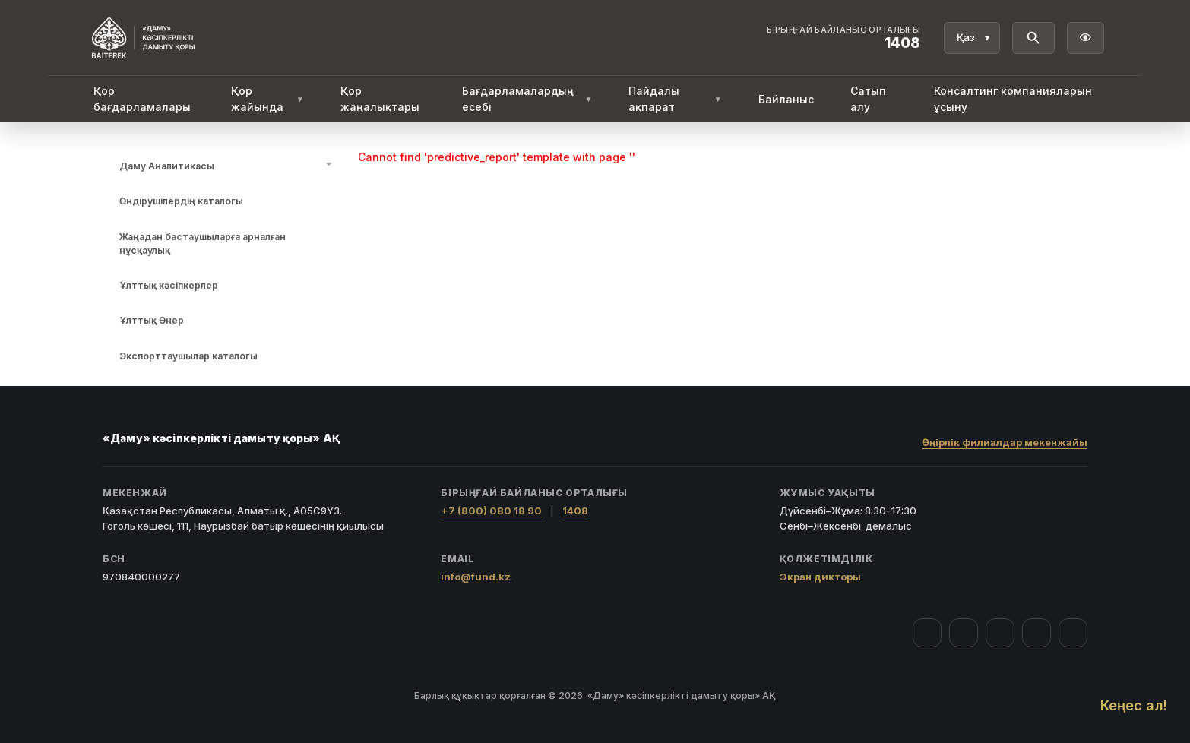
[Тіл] (972, 38)
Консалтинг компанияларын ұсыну (1013, 98)
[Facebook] (927, 632)
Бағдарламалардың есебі (527, 98)
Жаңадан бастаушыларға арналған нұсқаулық (202, 243)
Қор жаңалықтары (379, 98)
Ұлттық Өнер (151, 320)
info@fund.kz (476, 577)
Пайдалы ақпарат (674, 98)
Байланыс (786, 99)
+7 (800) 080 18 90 (491, 510)
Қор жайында (267, 98)
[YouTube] (1000, 632)
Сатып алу (868, 98)
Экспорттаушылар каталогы (188, 356)
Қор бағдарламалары (142, 98)
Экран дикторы (820, 577)
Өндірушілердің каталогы (181, 201)
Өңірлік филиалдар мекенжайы (1004, 442)
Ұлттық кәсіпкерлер (168, 285)
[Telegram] (1036, 632)
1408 (575, 510)
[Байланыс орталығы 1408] (843, 38)
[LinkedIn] (1073, 632)
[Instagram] (963, 632)
